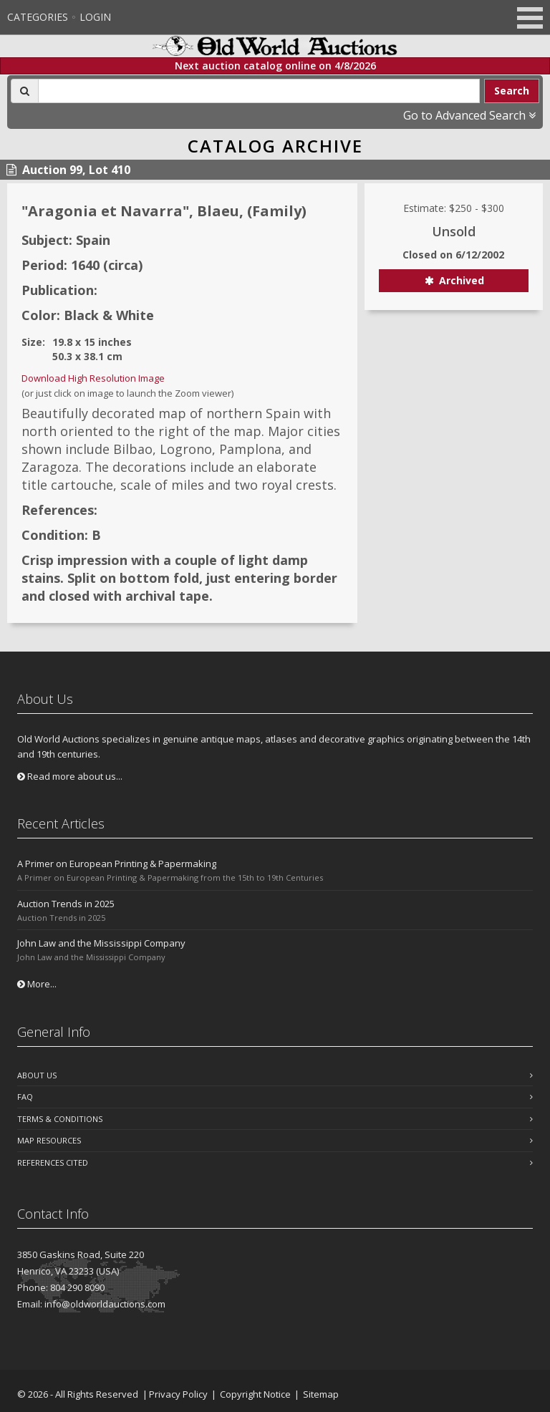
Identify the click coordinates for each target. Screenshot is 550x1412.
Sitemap (321, 1394)
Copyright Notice (255, 1394)
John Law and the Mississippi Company (101, 943)
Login (95, 17)
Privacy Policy (178, 1394)
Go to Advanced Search (469, 115)
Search (511, 90)
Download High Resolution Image (93, 378)
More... (37, 983)
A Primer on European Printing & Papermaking (116, 863)
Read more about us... (69, 776)
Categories (37, 17)
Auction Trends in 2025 (66, 903)
